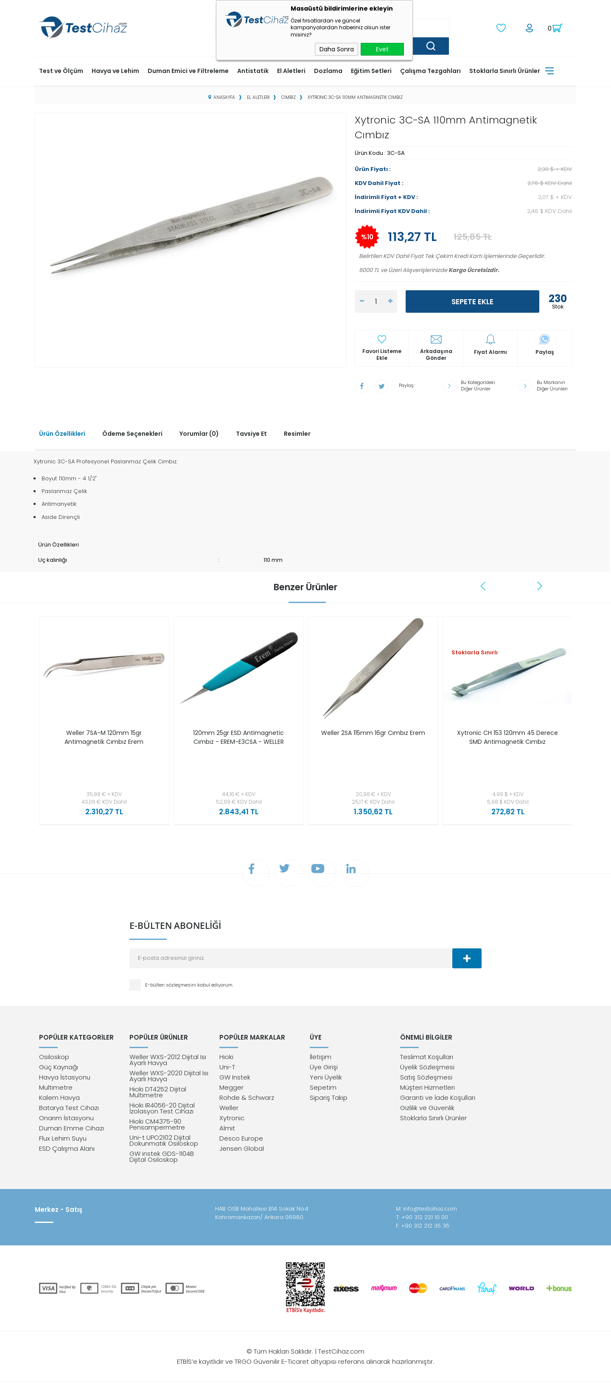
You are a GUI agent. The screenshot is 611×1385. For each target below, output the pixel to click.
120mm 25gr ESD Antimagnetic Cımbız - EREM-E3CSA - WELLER (238, 736)
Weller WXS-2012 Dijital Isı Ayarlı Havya (167, 1062)
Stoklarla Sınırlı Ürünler (504, 70)
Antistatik (253, 70)
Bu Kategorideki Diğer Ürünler (478, 384)
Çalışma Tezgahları (430, 70)
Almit (227, 1131)
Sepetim (323, 1090)
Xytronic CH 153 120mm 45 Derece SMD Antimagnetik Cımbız (508, 740)
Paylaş (544, 351)
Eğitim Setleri (371, 70)
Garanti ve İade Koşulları (437, 1100)
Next (539, 584)
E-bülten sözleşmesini (171, 986)
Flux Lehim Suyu (63, 1141)
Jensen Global (241, 1151)
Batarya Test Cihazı (69, 1110)
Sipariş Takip (329, 1100)
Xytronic (231, 1120)
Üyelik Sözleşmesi (427, 1069)
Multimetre (56, 1090)
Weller (228, 1110)
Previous (483, 584)
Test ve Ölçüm (61, 70)
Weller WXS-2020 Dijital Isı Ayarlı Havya (168, 1078)
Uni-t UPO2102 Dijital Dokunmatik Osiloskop (163, 1143)
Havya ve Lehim (115, 70)
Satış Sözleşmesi (426, 1080)
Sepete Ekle (472, 301)
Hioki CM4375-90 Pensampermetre (157, 1127)
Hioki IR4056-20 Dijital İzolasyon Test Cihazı (162, 1111)
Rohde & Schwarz (246, 1100)
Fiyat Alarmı (490, 351)
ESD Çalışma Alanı (67, 1151)
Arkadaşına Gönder (436, 354)
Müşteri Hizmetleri (427, 1090)
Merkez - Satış (58, 1212)
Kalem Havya (59, 1100)
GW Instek (234, 1080)
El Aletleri (291, 70)
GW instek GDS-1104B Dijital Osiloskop (161, 1159)
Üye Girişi (324, 1069)
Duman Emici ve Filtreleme (188, 70)
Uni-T (227, 1069)
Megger (231, 1090)
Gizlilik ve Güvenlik (427, 1110)
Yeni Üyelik (326, 1080)
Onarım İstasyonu (66, 1120)
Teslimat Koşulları (426, 1059)
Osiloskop (54, 1059)
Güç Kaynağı (58, 1069)
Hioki (226, 1059)
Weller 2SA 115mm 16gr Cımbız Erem (373, 736)
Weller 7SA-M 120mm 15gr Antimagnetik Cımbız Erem (103, 736)
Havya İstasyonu (64, 1080)
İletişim (320, 1059)
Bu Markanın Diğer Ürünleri (552, 384)
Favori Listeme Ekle (381, 354)
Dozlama (328, 70)
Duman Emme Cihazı (71, 1131)
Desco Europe (241, 1141)
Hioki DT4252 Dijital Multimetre (157, 1095)
